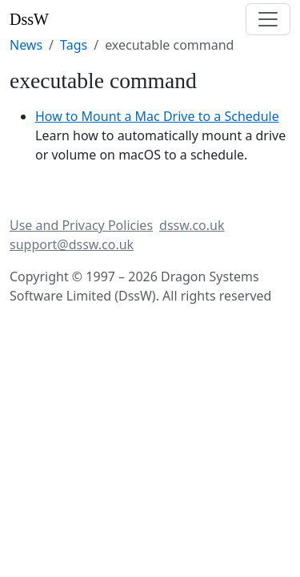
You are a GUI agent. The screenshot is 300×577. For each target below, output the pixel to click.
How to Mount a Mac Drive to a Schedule (157, 116)
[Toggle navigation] (268, 19)
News (26, 45)
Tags (73, 45)
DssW (29, 19)
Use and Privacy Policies (81, 225)
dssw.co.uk (191, 225)
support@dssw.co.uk (72, 244)
